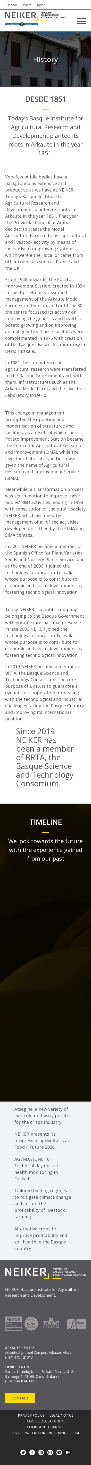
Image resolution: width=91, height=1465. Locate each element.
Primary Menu (81, 21)
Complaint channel (45, 1427)
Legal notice (61, 1415)
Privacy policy (31, 1415)
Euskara (26, 5)
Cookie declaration (45, 1421)
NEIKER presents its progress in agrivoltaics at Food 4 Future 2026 (41, 1140)
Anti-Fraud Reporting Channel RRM (45, 1433)
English (40, 5)
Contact (19, 1398)
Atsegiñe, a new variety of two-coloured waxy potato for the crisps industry (41, 1115)
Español (11, 5)
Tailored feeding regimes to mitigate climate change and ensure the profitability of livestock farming (42, 1204)
